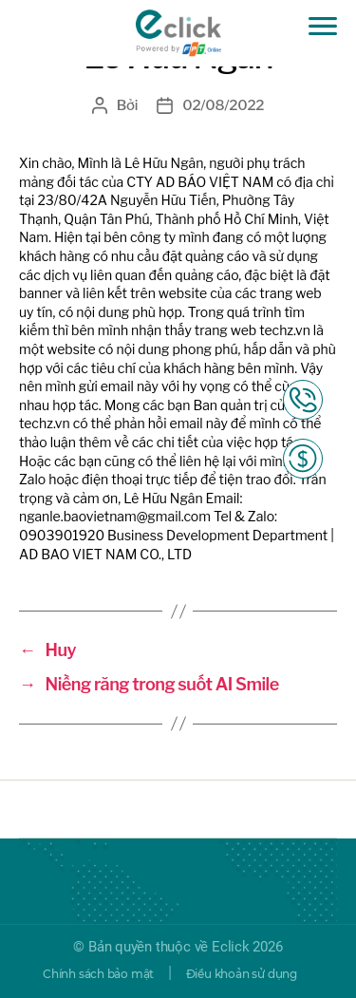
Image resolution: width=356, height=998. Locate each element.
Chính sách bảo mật (98, 974)
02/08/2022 (223, 105)
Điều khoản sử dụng (241, 974)
